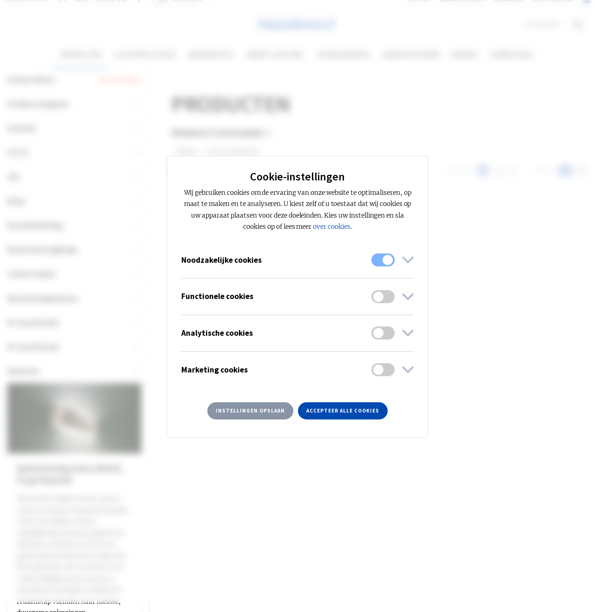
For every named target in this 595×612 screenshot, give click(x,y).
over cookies (331, 227)
